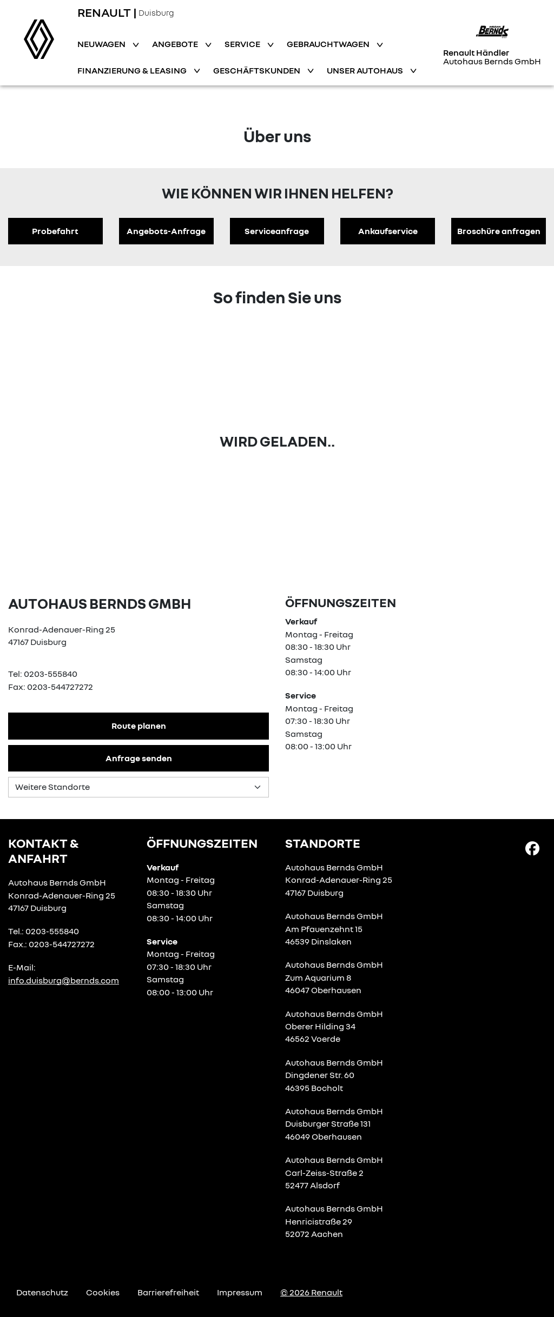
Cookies (103, 1292)
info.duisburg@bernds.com (63, 980)
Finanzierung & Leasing (132, 70)
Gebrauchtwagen (329, 43)
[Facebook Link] (532, 847)
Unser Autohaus (366, 70)
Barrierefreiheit (168, 1292)
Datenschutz (42, 1292)
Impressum (239, 1292)
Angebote (176, 43)
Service (243, 43)
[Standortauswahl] (138, 787)
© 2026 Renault (311, 1292)
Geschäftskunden (257, 70)
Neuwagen (102, 43)
